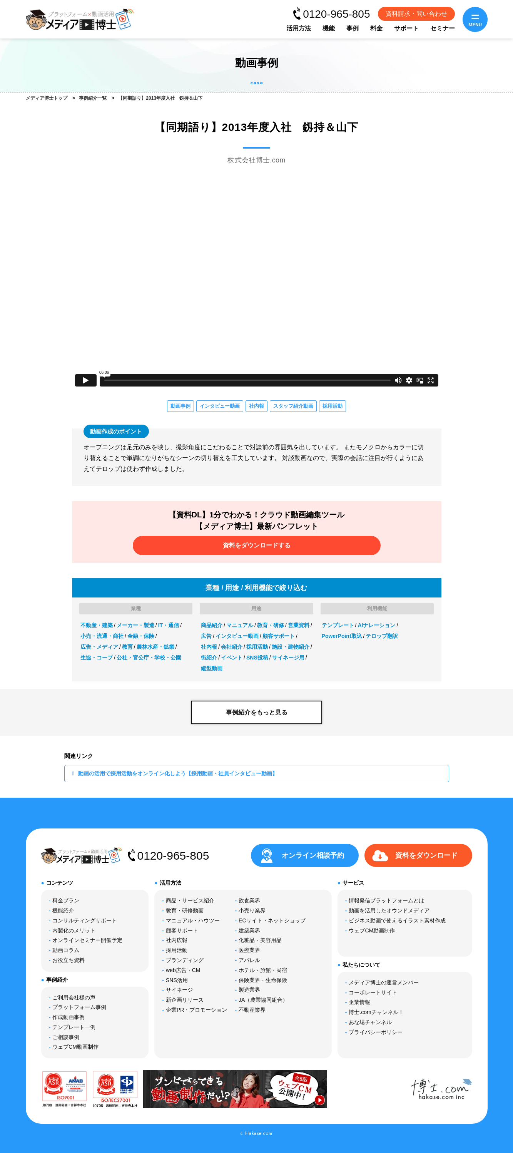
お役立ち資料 (68, 960)
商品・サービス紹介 (190, 900)
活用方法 (298, 28)
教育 (127, 647)
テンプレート (338, 625)
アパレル (249, 960)
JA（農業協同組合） (263, 1000)
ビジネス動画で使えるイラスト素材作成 (397, 920)
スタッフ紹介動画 (293, 406)
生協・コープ (96, 657)
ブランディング (185, 960)
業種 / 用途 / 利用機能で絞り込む (256, 588)
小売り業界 (252, 910)
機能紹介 (63, 910)
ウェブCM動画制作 (75, 1047)
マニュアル (239, 625)
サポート (406, 28)
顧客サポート (278, 636)
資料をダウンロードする (257, 545)
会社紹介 (231, 647)
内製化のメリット (73, 930)
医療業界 (249, 950)
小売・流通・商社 (102, 636)
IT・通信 (168, 625)
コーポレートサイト (373, 992)
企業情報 (359, 1002)
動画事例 (180, 406)
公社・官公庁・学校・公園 (149, 657)
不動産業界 (252, 1010)
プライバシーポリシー (376, 1032)
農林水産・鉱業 (155, 647)
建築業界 (249, 930)
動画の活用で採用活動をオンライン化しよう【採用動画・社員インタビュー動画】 (177, 773)
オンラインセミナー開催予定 (87, 940)
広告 (206, 636)
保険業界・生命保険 (263, 980)
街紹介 (209, 657)
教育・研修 (270, 625)
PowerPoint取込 (342, 636)
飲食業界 (249, 900)
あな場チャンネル (370, 1022)
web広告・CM (183, 970)
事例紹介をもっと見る (256, 712)
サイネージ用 (288, 657)
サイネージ (179, 990)
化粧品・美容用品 (260, 940)
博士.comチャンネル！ (376, 1012)
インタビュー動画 (220, 406)
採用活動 (333, 406)
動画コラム (65, 950)
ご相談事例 (65, 1037)
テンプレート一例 (73, 1027)
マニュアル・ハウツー (193, 920)
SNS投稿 (257, 657)
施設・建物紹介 (290, 647)
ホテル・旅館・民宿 (263, 970)
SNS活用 (177, 980)
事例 (352, 28)
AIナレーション (376, 625)
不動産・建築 (96, 625)
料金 (376, 28)
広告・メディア (99, 647)
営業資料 (298, 625)
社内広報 (176, 940)
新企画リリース (185, 1000)
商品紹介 (211, 625)
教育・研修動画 (185, 910)
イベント (231, 657)
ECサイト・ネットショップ (272, 920)
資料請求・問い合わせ (416, 13)
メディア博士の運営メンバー (384, 982)
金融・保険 (140, 636)
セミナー (442, 28)
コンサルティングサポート (84, 920)
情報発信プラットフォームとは (386, 900)
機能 (329, 28)
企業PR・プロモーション (196, 1010)
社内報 (256, 406)
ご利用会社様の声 (73, 997)
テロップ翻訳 (382, 636)
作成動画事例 (68, 1017)
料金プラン (65, 900)
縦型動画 (211, 668)
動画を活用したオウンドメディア (389, 910)
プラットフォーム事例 (79, 1007)
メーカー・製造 (135, 625)
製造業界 (249, 990)
